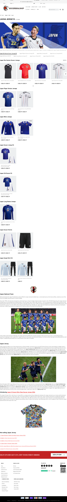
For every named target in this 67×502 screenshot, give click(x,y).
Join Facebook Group (16, 473)
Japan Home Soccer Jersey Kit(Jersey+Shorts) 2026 (5, 166)
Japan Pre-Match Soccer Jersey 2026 (7, 80)
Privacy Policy (14, 500)
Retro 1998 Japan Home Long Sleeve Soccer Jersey (7, 138)
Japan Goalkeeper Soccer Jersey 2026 (24, 80)
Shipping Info (3, 471)
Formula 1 (33, 9)
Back (3, 15)
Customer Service (4, 469)
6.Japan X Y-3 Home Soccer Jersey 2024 (9, 448)
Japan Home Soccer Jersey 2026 (40, 80)
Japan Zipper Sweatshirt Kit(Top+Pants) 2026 (25, 279)
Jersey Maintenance (4, 475)
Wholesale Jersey (5, 487)
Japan (12, 15)
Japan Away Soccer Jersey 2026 (57, 80)
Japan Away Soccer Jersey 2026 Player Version (24, 109)
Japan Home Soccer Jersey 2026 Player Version (7, 109)
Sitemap (8, 500)
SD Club (3, 483)
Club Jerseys (16, 483)
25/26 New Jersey (17, 481)
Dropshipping (4, 485)
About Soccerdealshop (5, 481)
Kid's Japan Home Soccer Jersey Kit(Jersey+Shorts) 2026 (6, 194)
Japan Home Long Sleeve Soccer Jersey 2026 (8, 222)
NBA (38, 9)
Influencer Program (5, 490)
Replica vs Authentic (4, 473)
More (65, 60)
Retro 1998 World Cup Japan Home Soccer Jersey (24, 138)
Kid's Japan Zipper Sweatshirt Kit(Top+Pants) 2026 (6, 279)
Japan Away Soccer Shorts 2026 (23, 250)
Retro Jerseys (16, 487)
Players (28, 9)
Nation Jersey (16, 485)
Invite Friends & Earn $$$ (17, 469)
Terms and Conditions (21, 500)
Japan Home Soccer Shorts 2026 (6, 250)
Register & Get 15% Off (17, 471)
